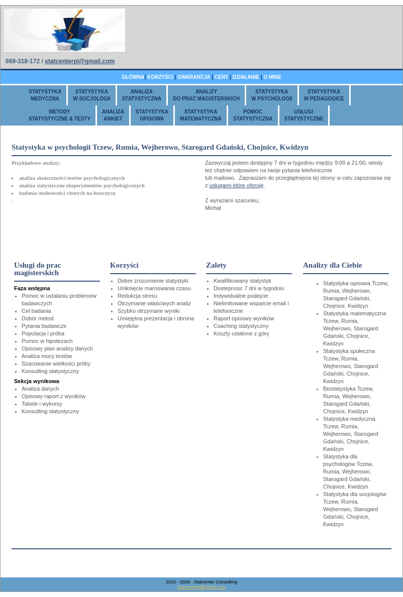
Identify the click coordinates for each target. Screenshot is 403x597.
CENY (222, 77)
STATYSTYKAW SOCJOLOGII (91, 95)
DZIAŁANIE (246, 77)
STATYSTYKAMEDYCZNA (45, 95)
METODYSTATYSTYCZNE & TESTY (59, 115)
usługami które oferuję (236, 185)
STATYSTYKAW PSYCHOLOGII (271, 95)
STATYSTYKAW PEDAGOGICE (324, 95)
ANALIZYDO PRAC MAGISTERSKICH (206, 95)
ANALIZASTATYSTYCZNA (142, 95)
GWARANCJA (193, 77)
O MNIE (272, 77)
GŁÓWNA (133, 77)
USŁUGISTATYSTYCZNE (304, 115)
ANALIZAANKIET (113, 115)
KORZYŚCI (160, 77)
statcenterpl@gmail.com (80, 61)
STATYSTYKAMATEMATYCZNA (201, 115)
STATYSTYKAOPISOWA (152, 115)
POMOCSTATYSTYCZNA (253, 115)
